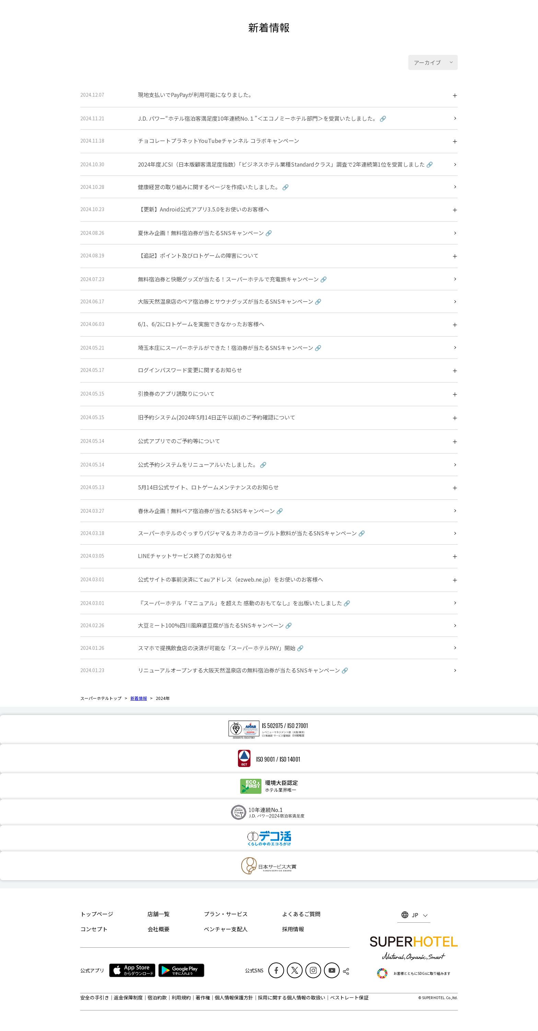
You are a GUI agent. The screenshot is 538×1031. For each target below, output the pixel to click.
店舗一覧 (158, 914)
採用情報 (293, 929)
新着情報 (138, 698)
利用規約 (181, 997)
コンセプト (94, 929)
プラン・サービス (226, 914)
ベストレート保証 (349, 997)
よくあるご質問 (301, 914)
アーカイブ (427, 62)
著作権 (203, 997)
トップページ (96, 914)
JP (415, 915)
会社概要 (158, 929)
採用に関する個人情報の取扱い (291, 997)
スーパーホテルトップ (100, 698)
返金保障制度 (128, 997)
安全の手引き (94, 997)
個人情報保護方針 (234, 997)
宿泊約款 (157, 997)
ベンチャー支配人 (226, 929)
